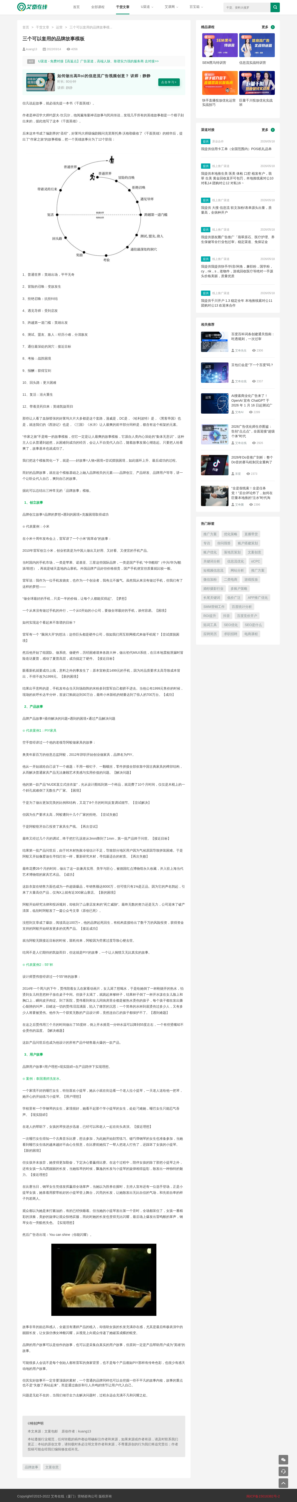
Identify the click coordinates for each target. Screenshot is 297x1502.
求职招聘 (230, 634)
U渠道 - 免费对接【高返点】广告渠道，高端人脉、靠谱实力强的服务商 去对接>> (98, 61)
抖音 (226, 616)
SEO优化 (231, 625)
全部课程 (98, 7)
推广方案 (210, 534)
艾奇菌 (239, 504)
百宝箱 (196, 7)
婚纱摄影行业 (213, 588)
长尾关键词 (211, 598)
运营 (59, 27)
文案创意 (52, 1467)
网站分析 (237, 570)
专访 (206, 543)
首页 (76, 7)
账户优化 (210, 552)
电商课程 (251, 634)
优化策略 (230, 534)
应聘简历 (210, 634)
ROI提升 (209, 616)
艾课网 (171, 7)
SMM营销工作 (214, 607)
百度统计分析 (242, 607)
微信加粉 (210, 579)
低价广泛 (234, 598)
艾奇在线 (241, 381)
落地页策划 (232, 552)
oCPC (255, 561)
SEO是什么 (253, 625)
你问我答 (224, 543)
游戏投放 (251, 579)
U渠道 (147, 7)
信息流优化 (235, 561)
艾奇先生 (241, 350)
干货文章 (122, 7)
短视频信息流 (213, 570)
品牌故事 (31, 1467)
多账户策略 (239, 588)
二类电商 (230, 579)
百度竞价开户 (247, 616)
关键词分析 (211, 561)
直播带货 (251, 534)
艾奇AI (239, 412)
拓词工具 (210, 625)
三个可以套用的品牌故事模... (90, 27)
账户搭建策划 (248, 543)
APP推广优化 (258, 598)
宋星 (238, 473)
